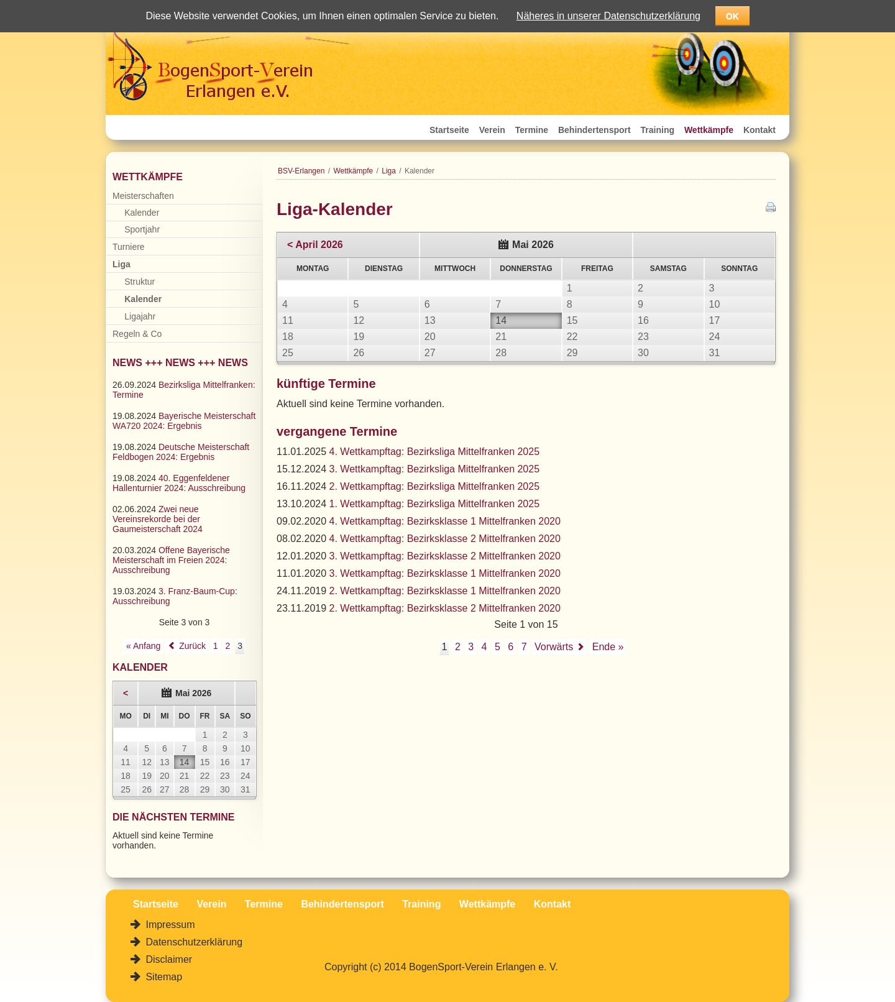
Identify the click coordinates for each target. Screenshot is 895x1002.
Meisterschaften (143, 196)
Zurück (192, 646)
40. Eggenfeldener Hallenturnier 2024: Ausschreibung (179, 483)
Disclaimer (167, 959)
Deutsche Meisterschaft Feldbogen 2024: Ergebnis (180, 452)
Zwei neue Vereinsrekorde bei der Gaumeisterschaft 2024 (157, 519)
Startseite (449, 130)
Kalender (141, 213)
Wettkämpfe (708, 130)
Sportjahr (142, 229)
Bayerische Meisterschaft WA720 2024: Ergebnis (183, 421)
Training (657, 130)
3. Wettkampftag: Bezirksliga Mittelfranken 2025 (434, 469)
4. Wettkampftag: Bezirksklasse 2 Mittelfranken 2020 (445, 538)
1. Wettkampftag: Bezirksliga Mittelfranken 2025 (434, 504)
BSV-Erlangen (301, 171)
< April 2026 (315, 244)
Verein (492, 130)
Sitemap (162, 977)
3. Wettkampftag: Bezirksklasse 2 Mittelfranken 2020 (445, 556)
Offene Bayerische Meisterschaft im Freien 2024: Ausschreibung (171, 560)
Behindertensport (594, 130)
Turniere (128, 247)
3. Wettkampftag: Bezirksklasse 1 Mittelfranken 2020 (445, 573)
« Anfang (143, 646)
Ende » (608, 646)
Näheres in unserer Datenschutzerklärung (608, 16)
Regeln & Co (137, 334)
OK (732, 16)
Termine (531, 130)
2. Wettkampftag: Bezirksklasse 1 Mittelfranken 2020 (445, 591)
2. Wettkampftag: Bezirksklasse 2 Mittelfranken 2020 (445, 608)
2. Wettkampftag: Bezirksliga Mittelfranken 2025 (434, 486)
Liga (389, 171)
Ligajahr (139, 316)
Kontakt (759, 130)
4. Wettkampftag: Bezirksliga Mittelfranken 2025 (434, 451)
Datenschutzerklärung (192, 942)
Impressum (169, 924)
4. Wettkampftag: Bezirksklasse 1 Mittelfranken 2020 (445, 521)
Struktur (139, 282)
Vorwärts (554, 646)
